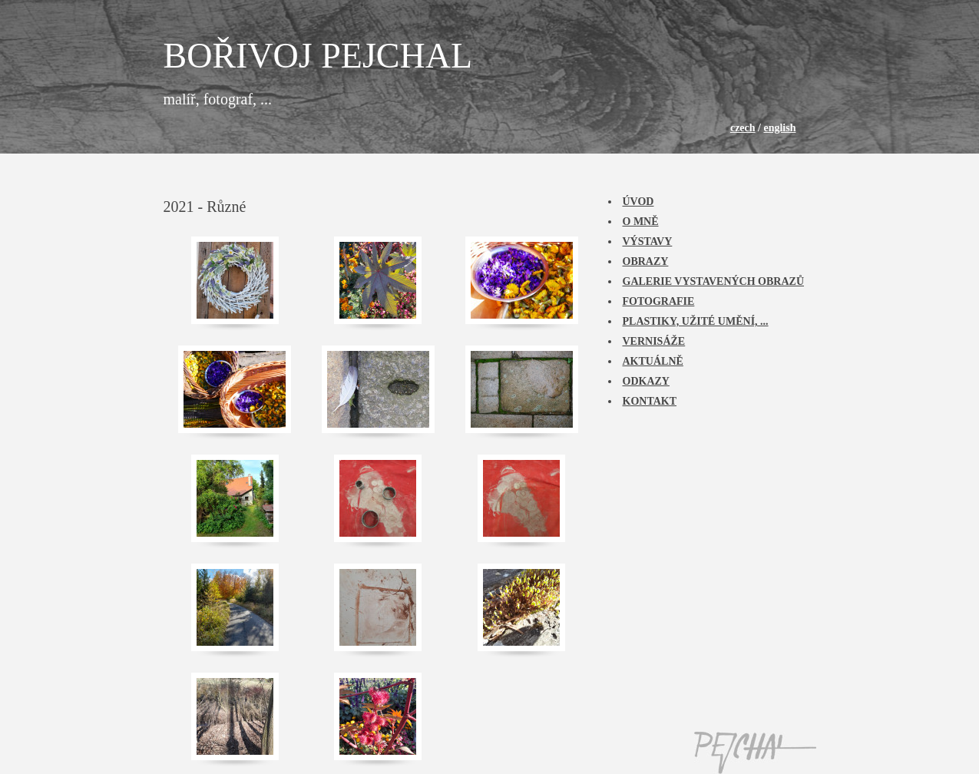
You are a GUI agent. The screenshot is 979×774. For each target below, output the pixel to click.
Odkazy (646, 381)
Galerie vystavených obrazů (714, 281)
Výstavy (648, 241)
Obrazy (646, 261)
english (779, 128)
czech (743, 128)
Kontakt (650, 401)
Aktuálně (653, 361)
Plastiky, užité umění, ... (696, 321)
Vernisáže (654, 341)
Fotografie (659, 301)
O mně (641, 221)
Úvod (638, 201)
